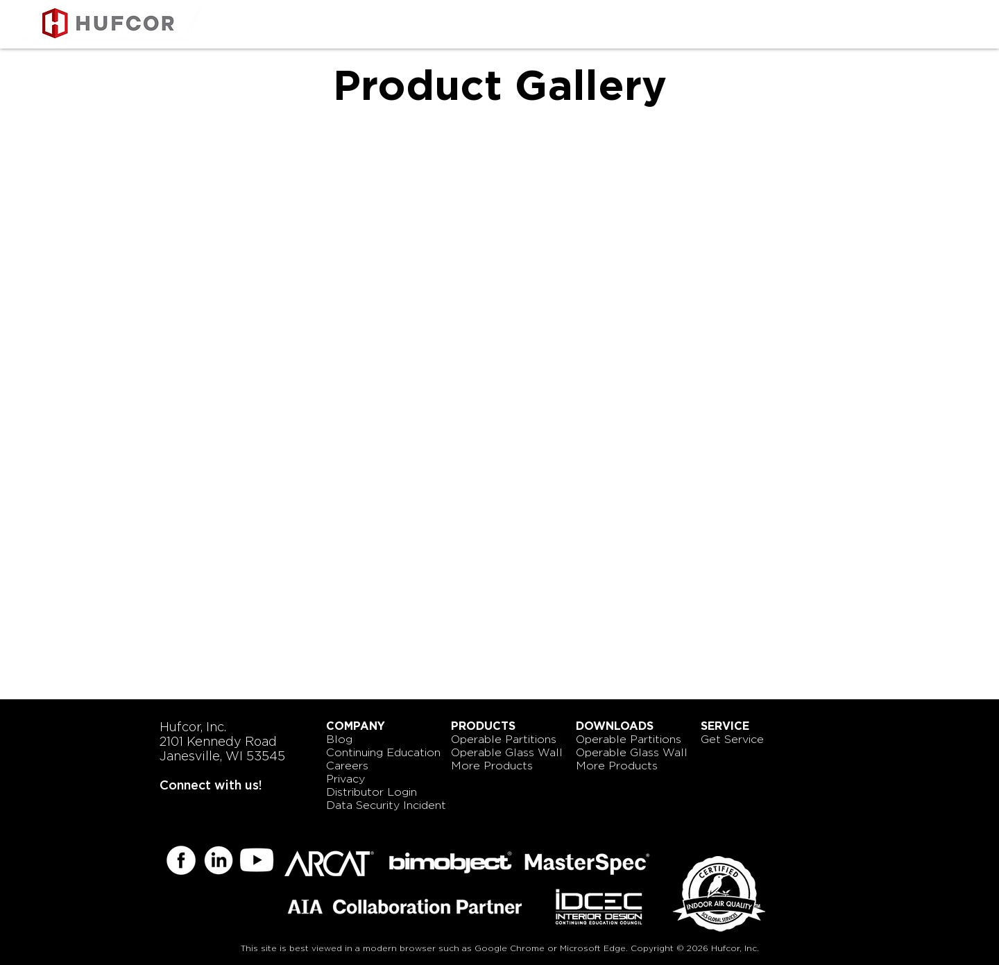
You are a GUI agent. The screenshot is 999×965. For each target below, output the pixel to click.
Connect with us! (211, 785)
